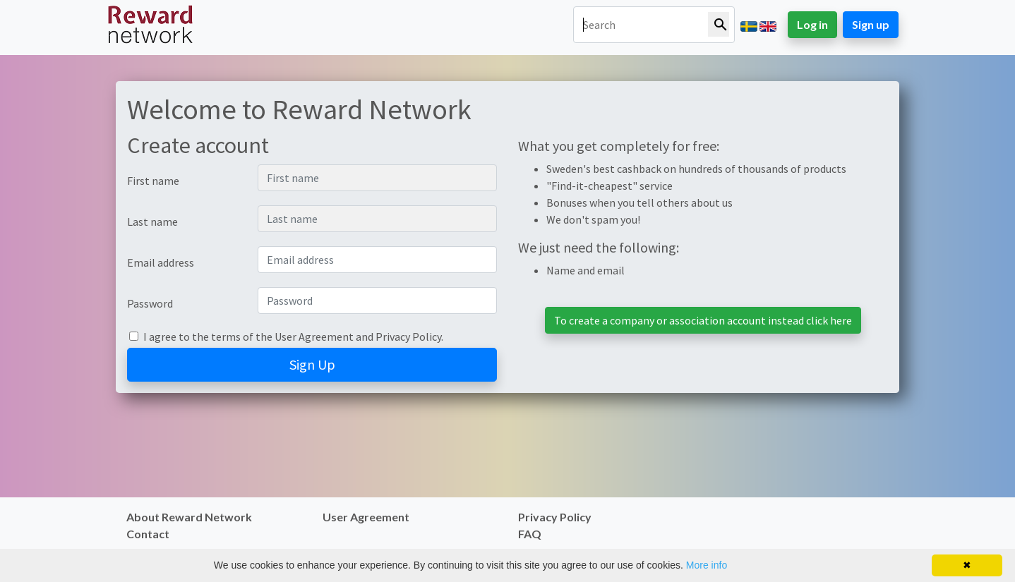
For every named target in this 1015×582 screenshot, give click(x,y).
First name (153, 181)
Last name (152, 221)
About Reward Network (189, 516)
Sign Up (312, 364)
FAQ (529, 533)
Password (150, 303)
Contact (147, 533)
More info (706, 565)
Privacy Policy (408, 336)
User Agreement (314, 336)
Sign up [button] (870, 24)
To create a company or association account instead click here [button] (703, 320)
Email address (160, 262)
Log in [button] (812, 24)
